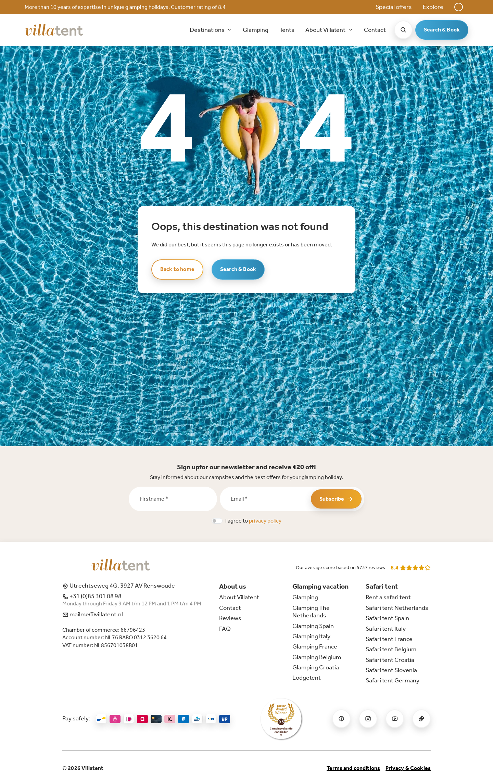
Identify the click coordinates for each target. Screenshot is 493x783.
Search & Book (442, 29)
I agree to (253, 520)
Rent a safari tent (388, 597)
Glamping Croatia (315, 667)
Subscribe (336, 499)
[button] (458, 7)
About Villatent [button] (325, 30)
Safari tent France (389, 639)
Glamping (255, 30)
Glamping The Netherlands (311, 611)
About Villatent (239, 597)
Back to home (177, 269)
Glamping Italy (311, 636)
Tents (286, 30)
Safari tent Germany (392, 680)
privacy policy (265, 520)
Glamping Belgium (316, 657)
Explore (433, 7)
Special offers (394, 7)
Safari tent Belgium (391, 649)
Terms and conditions (353, 768)
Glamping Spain (313, 626)
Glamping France (314, 646)
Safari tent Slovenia (391, 670)
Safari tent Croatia (390, 660)
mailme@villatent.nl (92, 614)
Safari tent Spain (387, 618)
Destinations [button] (208, 30)
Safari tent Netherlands (397, 608)
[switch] (217, 521)
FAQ (225, 628)
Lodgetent (306, 677)
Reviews (230, 618)
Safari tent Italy (386, 628)
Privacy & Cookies (408, 768)
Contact (375, 30)
